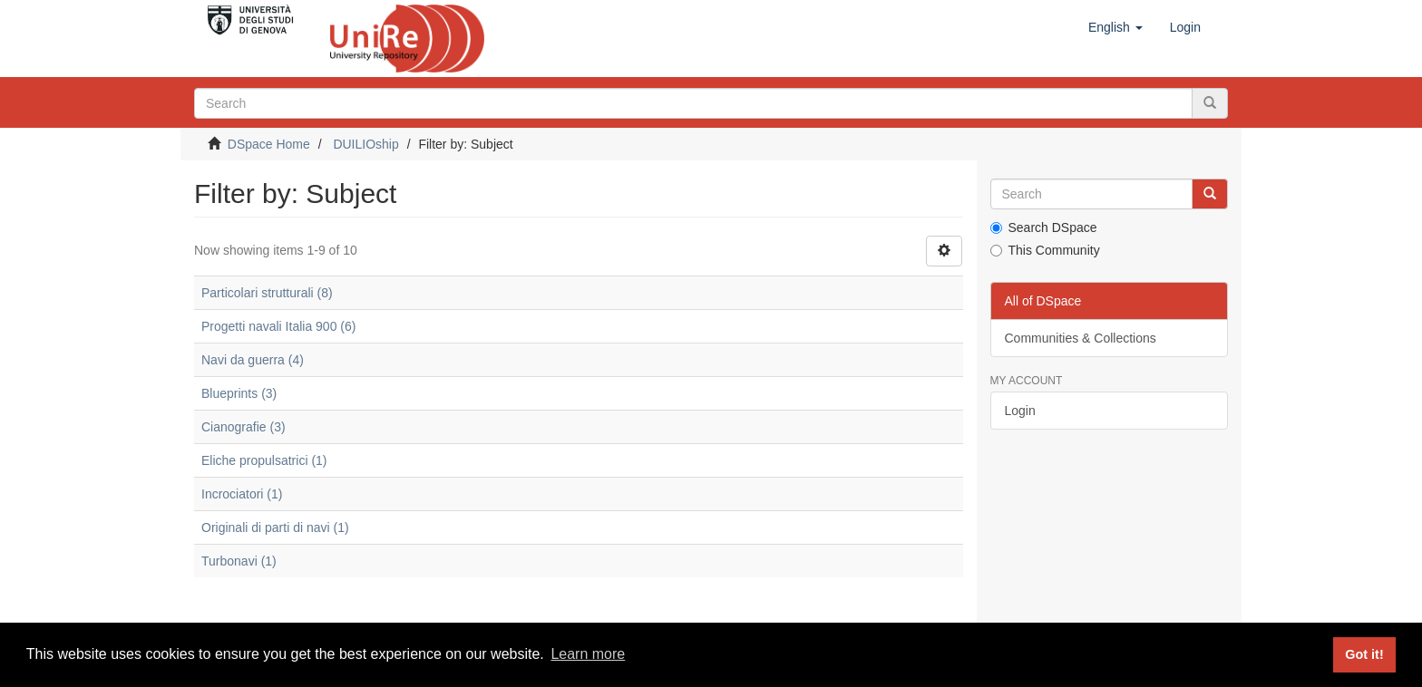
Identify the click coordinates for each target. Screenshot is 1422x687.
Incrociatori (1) (241, 494)
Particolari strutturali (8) (267, 292)
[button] (1115, 27)
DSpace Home (269, 144)
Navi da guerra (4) (252, 360)
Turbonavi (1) (239, 561)
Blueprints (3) (239, 393)
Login (1020, 410)
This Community (1045, 250)
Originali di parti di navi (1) (275, 527)
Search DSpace (1043, 227)
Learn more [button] (587, 654)
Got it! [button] (1364, 654)
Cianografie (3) (243, 427)
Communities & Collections (1080, 338)
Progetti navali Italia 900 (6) (278, 326)
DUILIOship (365, 144)
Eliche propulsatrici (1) (264, 460)
